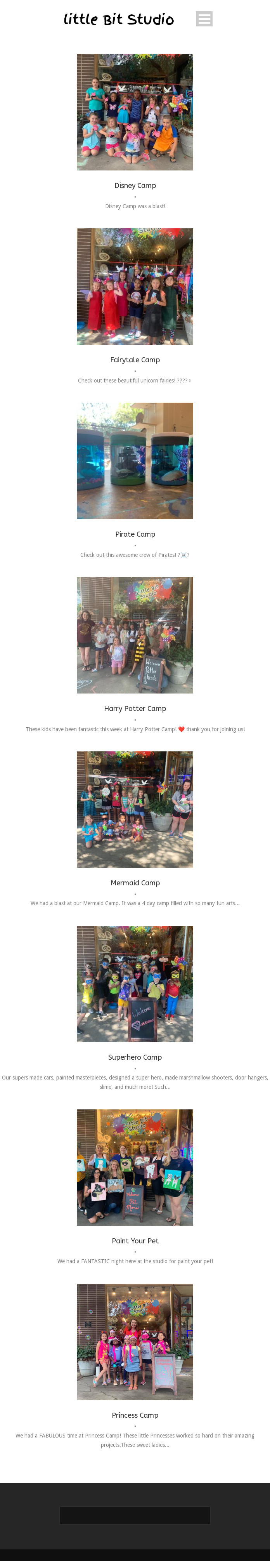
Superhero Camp (135, 1057)
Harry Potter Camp (135, 708)
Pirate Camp (135, 534)
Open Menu (204, 18)
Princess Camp (135, 1415)
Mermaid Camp (135, 883)
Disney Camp (135, 185)
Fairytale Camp (135, 360)
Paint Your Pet (135, 1241)
